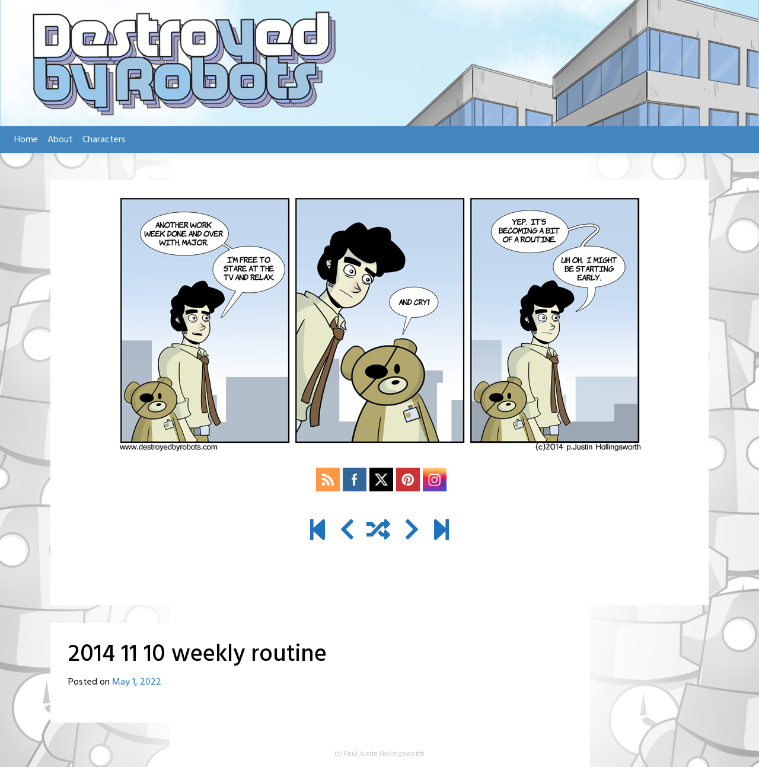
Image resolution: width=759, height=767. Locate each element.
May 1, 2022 (136, 682)
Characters (104, 140)
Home (26, 140)
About (60, 140)
